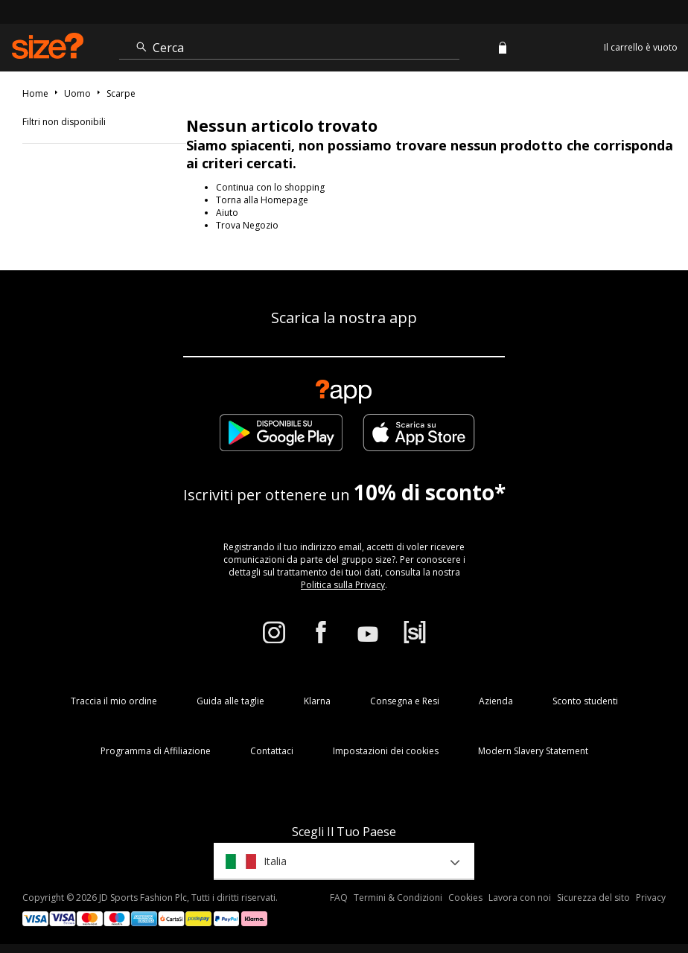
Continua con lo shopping (270, 187)
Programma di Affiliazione (156, 751)
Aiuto (227, 212)
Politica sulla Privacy (343, 585)
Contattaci (271, 751)
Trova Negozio (247, 225)
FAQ (339, 897)
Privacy (651, 897)
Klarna (317, 701)
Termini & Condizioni (398, 897)
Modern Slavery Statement (533, 751)
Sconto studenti (585, 701)
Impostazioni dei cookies (386, 751)
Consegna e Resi (404, 701)
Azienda (496, 701)
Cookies (465, 897)
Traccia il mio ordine (114, 701)
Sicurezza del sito (593, 897)
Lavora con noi (519, 897)
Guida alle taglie (230, 701)
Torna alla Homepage (262, 200)
